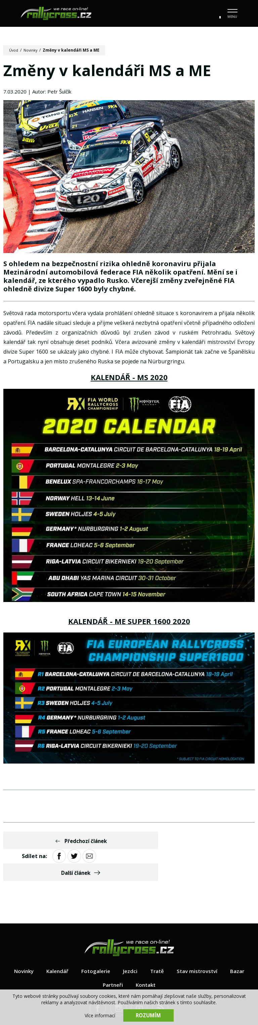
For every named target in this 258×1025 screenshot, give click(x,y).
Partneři (112, 955)
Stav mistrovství (199, 942)
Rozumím (148, 1015)
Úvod (14, 50)
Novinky (32, 50)
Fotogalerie (95, 942)
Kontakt (146, 955)
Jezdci (130, 942)
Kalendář (55, 942)
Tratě (157, 942)
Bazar (241, 942)
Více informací (100, 1015)
